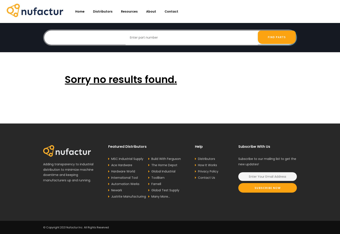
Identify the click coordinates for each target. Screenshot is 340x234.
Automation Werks (125, 184)
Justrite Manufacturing (128, 196)
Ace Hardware (121, 165)
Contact (171, 11)
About (151, 11)
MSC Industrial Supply (127, 159)
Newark (116, 190)
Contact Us (206, 178)
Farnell (156, 184)
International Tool (124, 178)
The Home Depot (164, 165)
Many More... (160, 196)
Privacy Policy (208, 171)
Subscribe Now (268, 188)
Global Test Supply (165, 190)
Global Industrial (163, 171)
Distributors (103, 11)
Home (80, 11)
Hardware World (123, 171)
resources (129, 11)
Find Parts (277, 37)
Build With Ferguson (166, 159)
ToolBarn (158, 178)
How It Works (207, 165)
